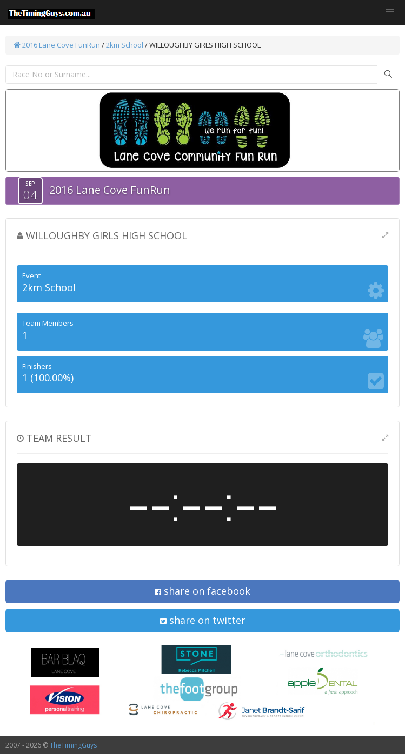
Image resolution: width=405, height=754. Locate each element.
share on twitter (202, 620)
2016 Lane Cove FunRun (57, 45)
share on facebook (202, 590)
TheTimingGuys (73, 745)
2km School (124, 45)
